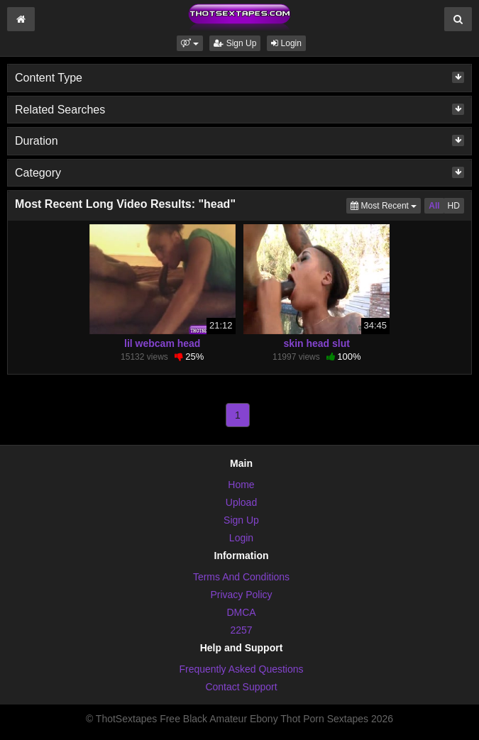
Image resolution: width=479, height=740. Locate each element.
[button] (190, 43)
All (434, 206)
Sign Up (235, 43)
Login (286, 43)
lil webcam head (162, 343)
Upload (241, 502)
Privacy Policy (241, 594)
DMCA (240, 612)
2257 (241, 630)
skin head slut (317, 343)
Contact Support (241, 686)
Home (241, 484)
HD (454, 206)
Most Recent (386, 205)
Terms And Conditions (241, 576)
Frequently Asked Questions (241, 669)
